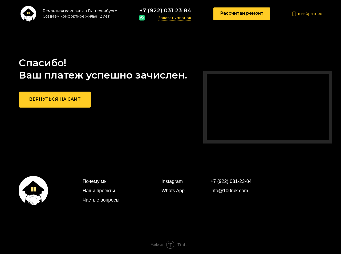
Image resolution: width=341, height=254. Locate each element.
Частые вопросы (101, 200)
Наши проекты (99, 190)
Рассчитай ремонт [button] (241, 13)
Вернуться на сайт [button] (55, 99)
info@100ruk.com (229, 190)
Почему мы (95, 181)
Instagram (172, 181)
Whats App (173, 190)
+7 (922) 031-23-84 (231, 181)
